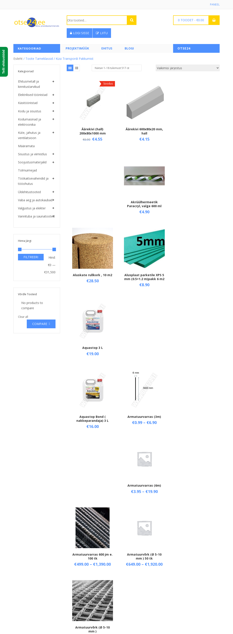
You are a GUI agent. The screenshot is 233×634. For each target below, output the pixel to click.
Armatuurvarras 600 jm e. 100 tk (92, 350)
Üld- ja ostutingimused (83, 575)
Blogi (129, 48)
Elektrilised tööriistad (32, 95)
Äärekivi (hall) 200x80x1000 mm (92, 130)
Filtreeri (30, 257)
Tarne (71, 582)
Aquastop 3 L (194, 200)
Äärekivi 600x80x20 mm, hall (143, 130)
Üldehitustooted (29, 192)
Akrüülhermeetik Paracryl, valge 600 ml (194, 130)
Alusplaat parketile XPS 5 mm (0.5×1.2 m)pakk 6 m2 (143, 204)
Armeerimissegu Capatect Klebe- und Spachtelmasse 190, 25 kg (92, 427)
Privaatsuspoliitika (79, 597)
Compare (39, 324)
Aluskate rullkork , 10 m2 (92, 200)
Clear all (23, 317)
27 (149, 528)
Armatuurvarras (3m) (143, 276)
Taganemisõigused (80, 590)
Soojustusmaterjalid (32, 162)
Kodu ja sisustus (29, 111)
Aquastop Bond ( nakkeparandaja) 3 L (92, 278)
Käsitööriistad (28, 103)
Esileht (18, 59)
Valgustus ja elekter (32, 208)
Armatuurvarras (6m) (194, 276)
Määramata (26, 146)
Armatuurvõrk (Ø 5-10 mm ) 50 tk (143, 350)
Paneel (215, 4)
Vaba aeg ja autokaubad (35, 200)
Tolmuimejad (27, 170)
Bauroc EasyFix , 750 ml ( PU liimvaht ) (143, 502)
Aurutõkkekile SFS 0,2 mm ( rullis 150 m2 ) (92, 502)
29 (162, 528)
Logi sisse (79, 33)
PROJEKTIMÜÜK (77, 48)
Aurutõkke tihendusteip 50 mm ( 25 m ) (194, 426)
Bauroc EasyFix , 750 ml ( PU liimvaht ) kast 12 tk (194, 502)
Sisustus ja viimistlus (32, 154)
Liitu (102, 33)
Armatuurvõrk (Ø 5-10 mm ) (194, 350)
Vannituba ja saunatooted (36, 216)
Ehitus (106, 48)
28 (155, 528)
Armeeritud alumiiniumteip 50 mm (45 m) (143, 425)
